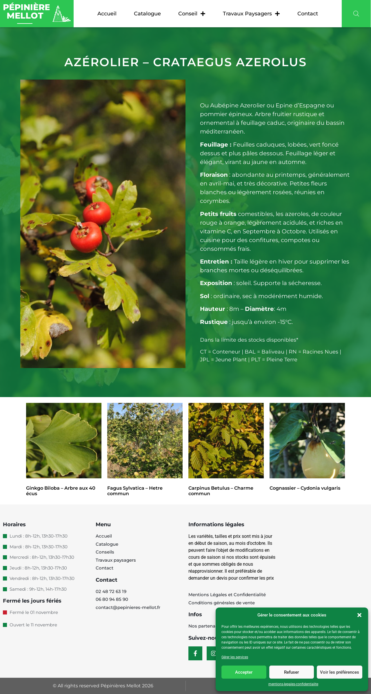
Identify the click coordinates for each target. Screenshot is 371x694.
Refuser (291, 672)
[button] (359, 615)
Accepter (243, 672)
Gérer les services (234, 657)
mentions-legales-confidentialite (293, 684)
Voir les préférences (339, 672)
